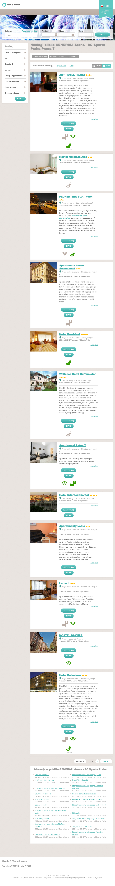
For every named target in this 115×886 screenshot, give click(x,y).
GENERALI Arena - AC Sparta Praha (64, 56)
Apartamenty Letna (72, 526)
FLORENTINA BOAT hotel (76, 196)
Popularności (61, 65)
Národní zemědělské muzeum (84, 794)
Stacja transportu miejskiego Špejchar (50, 788)
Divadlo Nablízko (42, 774)
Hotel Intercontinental (74, 495)
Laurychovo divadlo (43, 794)
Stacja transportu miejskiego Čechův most (89, 805)
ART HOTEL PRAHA (72, 75)
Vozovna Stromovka (43, 799)
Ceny (71, 65)
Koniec (106, 761)
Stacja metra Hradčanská (82, 826)
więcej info (94, 119)
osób (80, 31)
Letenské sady (41, 805)
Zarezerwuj (68, 123)
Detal (68, 129)
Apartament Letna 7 (72, 445)
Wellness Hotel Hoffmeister (77, 374)
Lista (108, 65)
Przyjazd (45, 31)
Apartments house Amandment (71, 267)
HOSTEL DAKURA (71, 635)
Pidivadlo (76, 813)
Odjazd (61, 31)
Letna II (64, 583)
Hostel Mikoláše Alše (73, 157)
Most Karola (76, 215)
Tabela (98, 65)
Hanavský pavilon (42, 818)
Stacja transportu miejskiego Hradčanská (88, 818)
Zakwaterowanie (40, 56)
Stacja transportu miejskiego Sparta (86, 774)
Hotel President (69, 334)
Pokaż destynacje (29, 31)
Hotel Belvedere (70, 675)
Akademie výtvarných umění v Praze (86, 799)
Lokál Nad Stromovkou (44, 780)
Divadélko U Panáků (80, 780)
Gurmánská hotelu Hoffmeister (47, 834)
